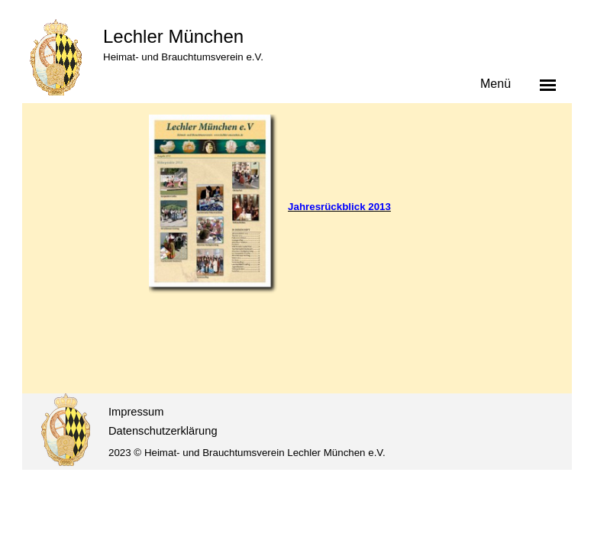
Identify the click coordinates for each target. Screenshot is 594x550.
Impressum (135, 412)
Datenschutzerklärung (163, 431)
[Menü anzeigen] (548, 85)
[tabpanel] (354, 206)
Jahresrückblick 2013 (339, 206)
